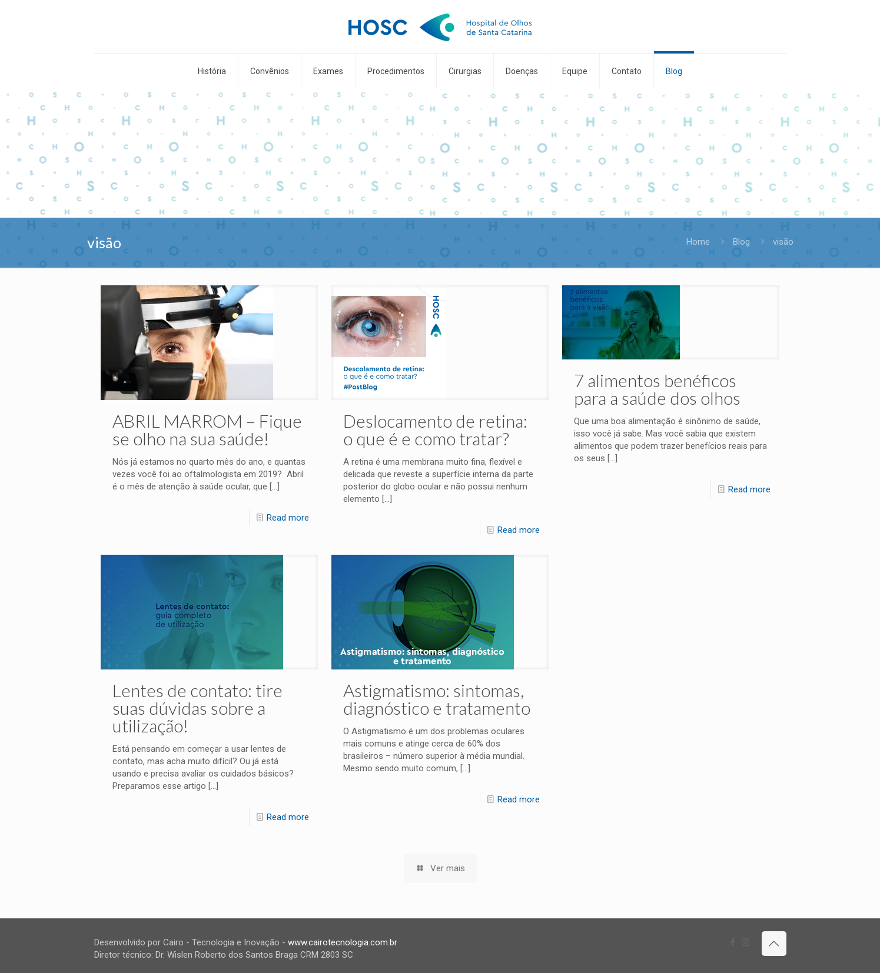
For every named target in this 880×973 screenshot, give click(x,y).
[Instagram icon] (745, 942)
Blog (741, 241)
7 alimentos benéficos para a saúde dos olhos (657, 388)
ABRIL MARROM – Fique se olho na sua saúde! (207, 429)
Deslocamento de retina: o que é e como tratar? (435, 429)
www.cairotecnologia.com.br (342, 942)
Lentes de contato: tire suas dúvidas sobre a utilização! (197, 707)
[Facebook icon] (733, 942)
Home (698, 241)
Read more (288, 517)
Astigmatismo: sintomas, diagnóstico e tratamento (436, 698)
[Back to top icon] (774, 943)
